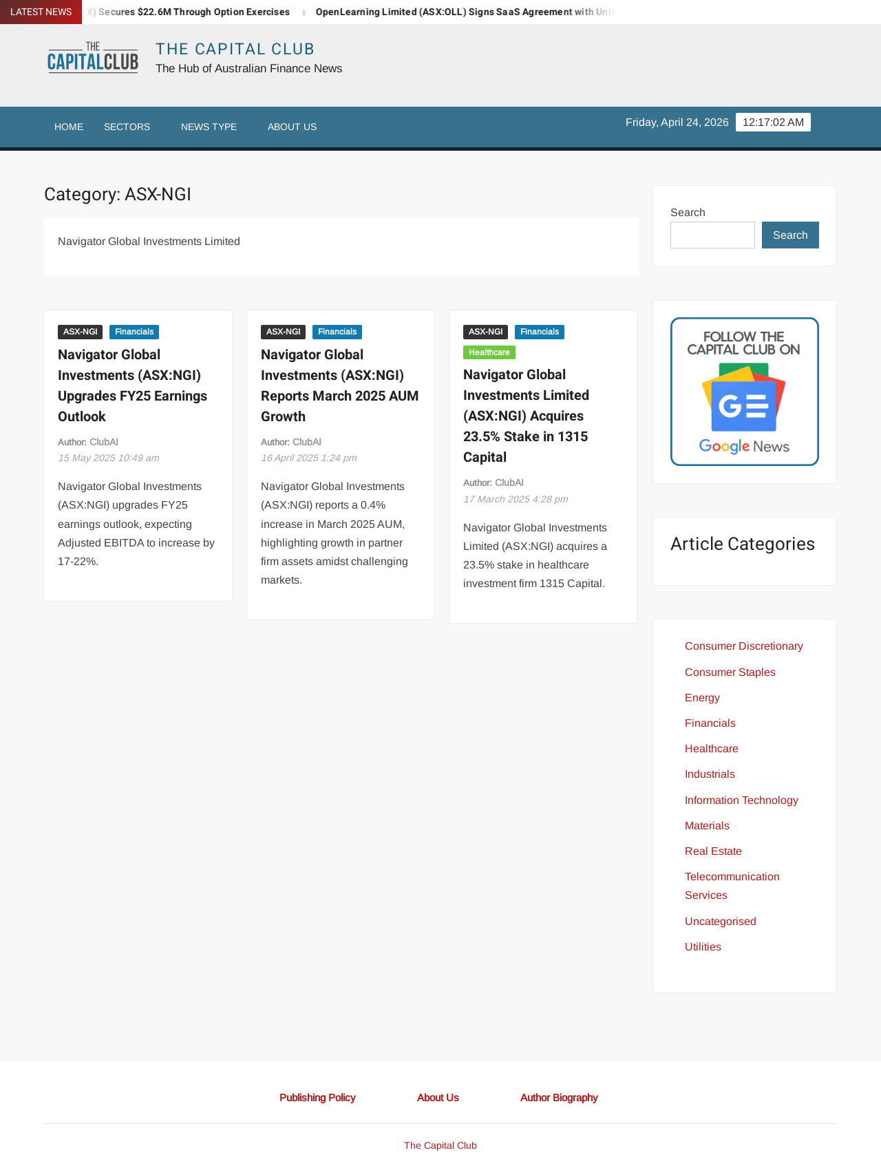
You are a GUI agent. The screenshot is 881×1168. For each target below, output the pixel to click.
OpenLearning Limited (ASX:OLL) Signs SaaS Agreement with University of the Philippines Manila (542, 12)
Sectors (127, 126)
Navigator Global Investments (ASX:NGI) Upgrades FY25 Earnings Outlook (132, 386)
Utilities (703, 947)
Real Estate (713, 851)
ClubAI (103, 441)
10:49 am (108, 457)
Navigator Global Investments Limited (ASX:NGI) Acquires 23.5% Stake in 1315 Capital (526, 416)
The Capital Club (235, 49)
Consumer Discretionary (744, 646)
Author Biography (559, 1097)
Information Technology (741, 800)
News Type (209, 126)
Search (687, 212)
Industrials (710, 774)
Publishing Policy (317, 1097)
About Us (292, 126)
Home (68, 126)
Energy (702, 697)
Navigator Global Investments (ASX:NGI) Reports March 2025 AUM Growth (340, 386)
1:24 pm (309, 457)
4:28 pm (515, 499)
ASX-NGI (80, 332)
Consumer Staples (730, 672)
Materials (707, 825)
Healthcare (489, 352)
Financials (134, 332)
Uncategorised (720, 921)
